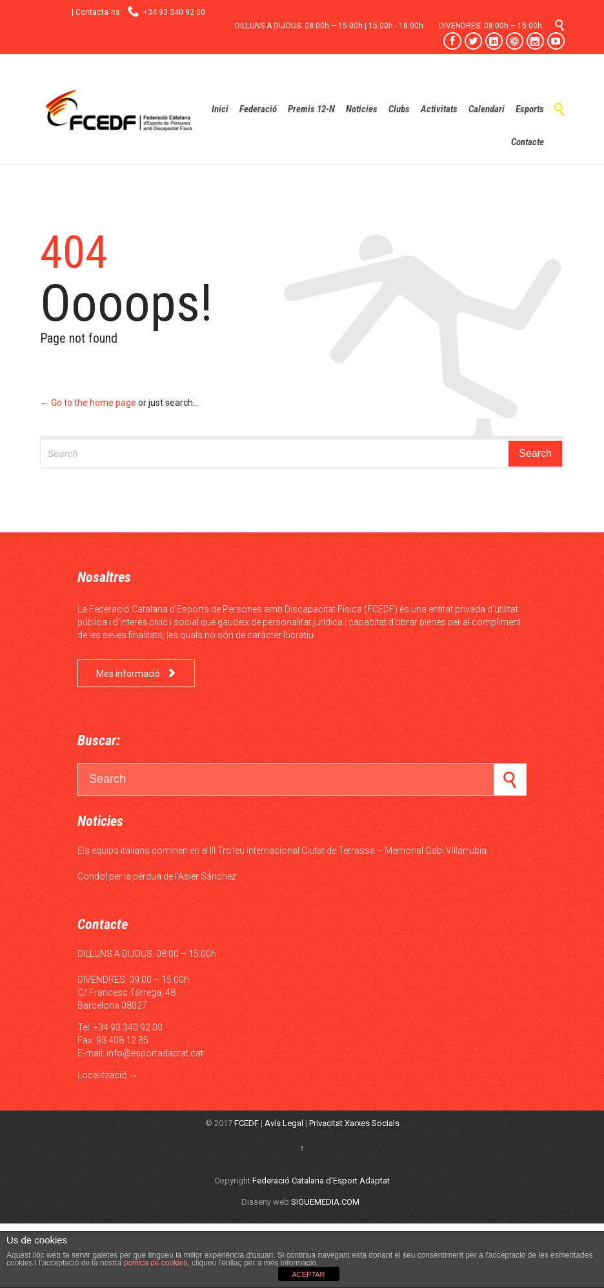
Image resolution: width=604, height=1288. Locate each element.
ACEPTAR (308, 1274)
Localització (102, 1075)
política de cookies (154, 1262)
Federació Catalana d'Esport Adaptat (321, 1180)
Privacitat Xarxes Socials (354, 1123)
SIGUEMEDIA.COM (325, 1202)
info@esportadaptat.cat (154, 1053)
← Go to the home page (88, 402)
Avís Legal (284, 1123)
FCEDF (246, 1123)
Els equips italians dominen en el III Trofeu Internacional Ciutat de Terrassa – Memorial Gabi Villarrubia (282, 850)
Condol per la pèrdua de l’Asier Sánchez (156, 876)
